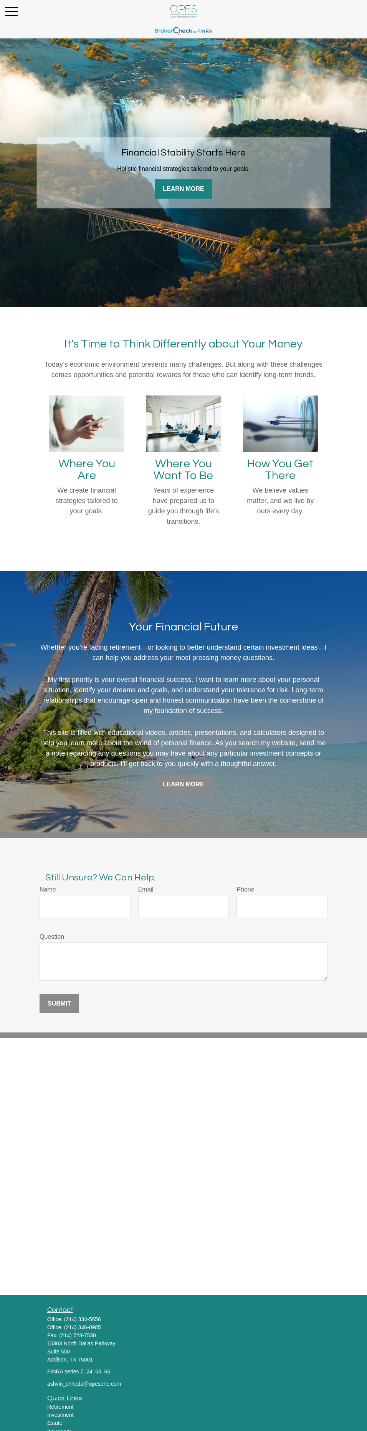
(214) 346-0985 (82, 1327)
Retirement (60, 1407)
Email (146, 889)
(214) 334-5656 (82, 1319)
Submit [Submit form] (59, 1003)
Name (48, 889)
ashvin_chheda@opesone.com (84, 1384)
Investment (60, 1415)
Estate (55, 1423)
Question (52, 936)
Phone (245, 889)
